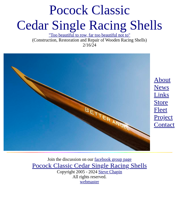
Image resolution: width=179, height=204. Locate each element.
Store (161, 102)
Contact (164, 124)
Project (163, 117)
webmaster (89, 181)
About (162, 79)
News (161, 87)
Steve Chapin (110, 171)
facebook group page (112, 159)
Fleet (160, 109)
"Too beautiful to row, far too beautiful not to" (89, 35)
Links (161, 94)
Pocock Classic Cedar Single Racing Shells (89, 165)
